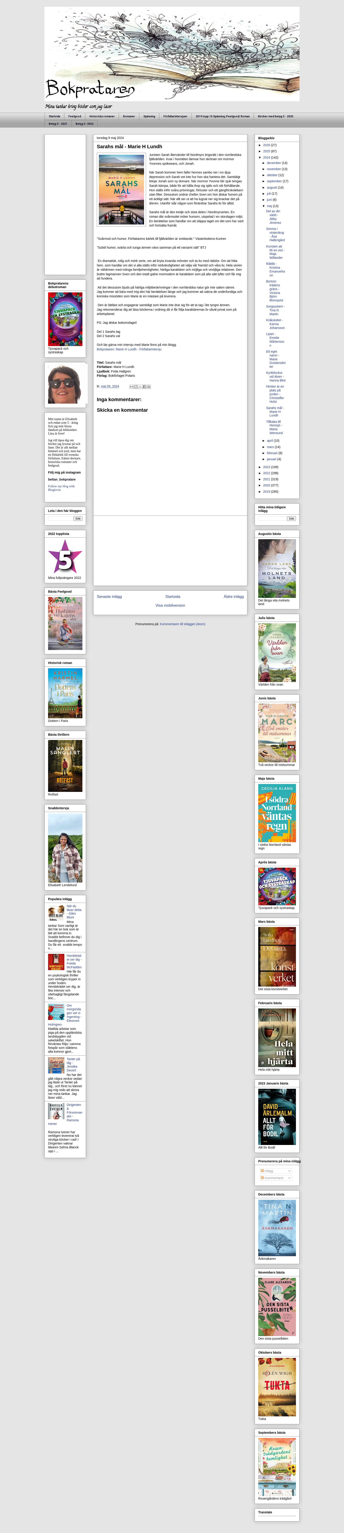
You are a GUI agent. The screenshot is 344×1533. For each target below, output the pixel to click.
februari (272, 453)
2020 (267, 485)
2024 (267, 157)
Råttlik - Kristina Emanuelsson (275, 269)
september (275, 181)
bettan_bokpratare (62, 479)
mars (271, 447)
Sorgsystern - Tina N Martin (275, 310)
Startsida (54, 116)
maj (270, 206)
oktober (272, 175)
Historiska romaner (102, 116)
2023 (267, 467)
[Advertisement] (170, 550)
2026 (267, 145)
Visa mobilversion (170, 605)
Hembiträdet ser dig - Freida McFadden (74, 961)
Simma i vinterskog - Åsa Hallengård (275, 234)
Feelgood (74, 116)
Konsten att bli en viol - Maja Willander (275, 252)
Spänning (149, 116)
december (274, 163)
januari (272, 459)
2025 (267, 151)
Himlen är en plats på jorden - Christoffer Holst (275, 394)
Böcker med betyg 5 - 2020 (275, 116)
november (274, 169)
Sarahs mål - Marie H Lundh (275, 411)
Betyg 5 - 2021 (58, 123)
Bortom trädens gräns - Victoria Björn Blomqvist (274, 291)
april (270, 440)
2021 (267, 479)
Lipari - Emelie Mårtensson (275, 339)
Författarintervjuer (175, 116)
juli (269, 193)
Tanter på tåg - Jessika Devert (73, 1064)
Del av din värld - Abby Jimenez (273, 216)
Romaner (129, 116)
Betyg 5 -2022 (84, 123)
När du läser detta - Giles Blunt (74, 911)
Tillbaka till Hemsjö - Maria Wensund (274, 427)
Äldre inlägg (234, 596)
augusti (272, 187)
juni (270, 199)
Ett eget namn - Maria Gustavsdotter (276, 359)
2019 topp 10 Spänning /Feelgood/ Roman (223, 116)
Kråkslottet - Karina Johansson (275, 324)
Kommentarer (272, 1178)
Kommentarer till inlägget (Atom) (182, 624)
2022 (267, 473)
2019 (267, 491)
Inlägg (267, 1171)
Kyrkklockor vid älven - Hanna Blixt (276, 376)
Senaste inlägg (109, 596)
